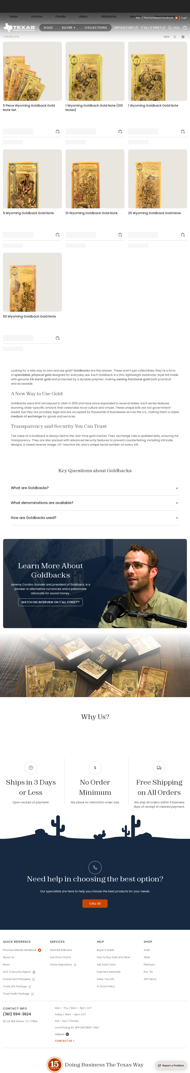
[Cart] (185, 27)
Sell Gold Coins (106, 964)
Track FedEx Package (18, 993)
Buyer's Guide (105, 950)
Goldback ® (44, 37)
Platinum (149, 964)
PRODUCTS (9, 37)
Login (184, 17)
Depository (126, 27)
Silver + (69, 27)
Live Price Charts (60, 957)
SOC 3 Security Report (19, 972)
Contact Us (65, 1041)
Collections (96, 27)
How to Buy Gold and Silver (113, 957)
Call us (95, 903)
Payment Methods (108, 972)
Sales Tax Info (105, 979)
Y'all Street (153, 27)
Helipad (62, 1034)
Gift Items (150, 979)
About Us (8, 957)
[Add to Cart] (58, 131)
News (6, 964)
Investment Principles (19, 979)
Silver (147, 957)
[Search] (170, 28)
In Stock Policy (106, 986)
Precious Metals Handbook (161, 17)
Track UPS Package (17, 986)
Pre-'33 (148, 972)
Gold (48, 27)
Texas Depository (63, 964)
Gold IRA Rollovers (61, 950)
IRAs (138, 17)
